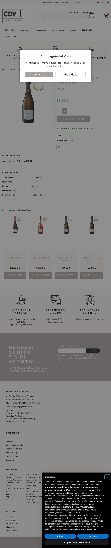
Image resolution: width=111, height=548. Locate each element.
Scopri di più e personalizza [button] (77, 542)
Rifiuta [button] (60, 536)
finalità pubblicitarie (53, 507)
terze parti (89, 493)
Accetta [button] (93, 536)
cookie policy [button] (94, 490)
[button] (107, 477)
